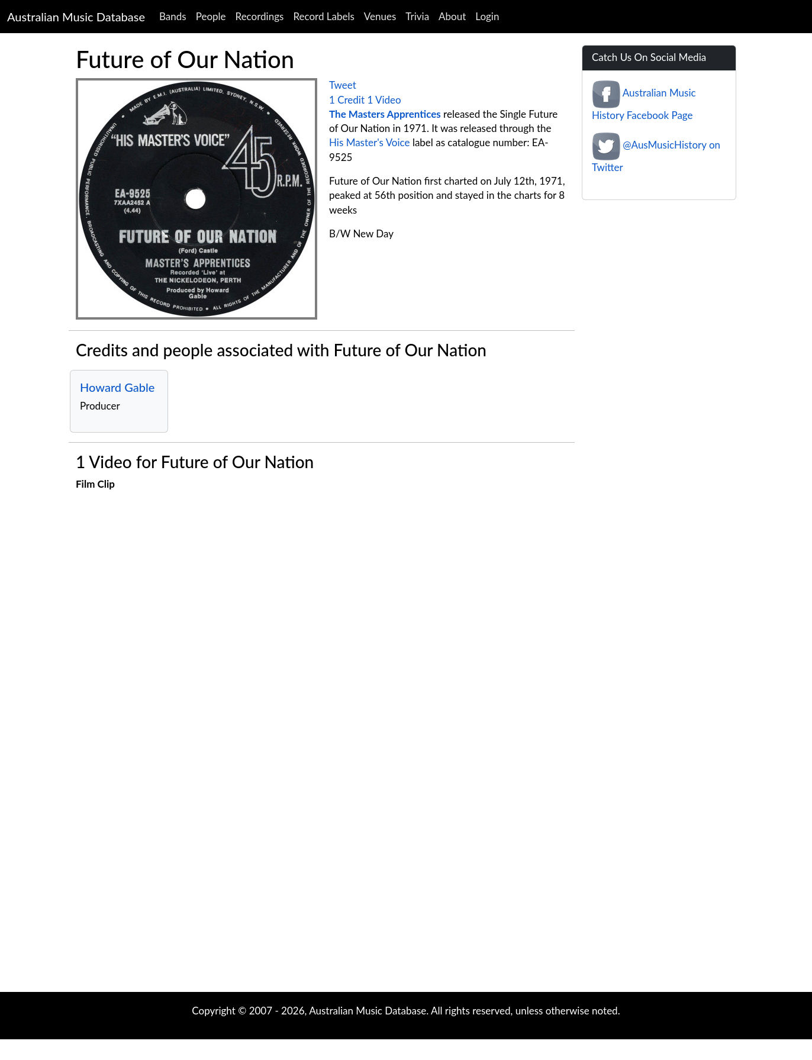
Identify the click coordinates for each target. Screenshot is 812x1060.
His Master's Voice (369, 142)
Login (487, 16)
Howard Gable (117, 387)
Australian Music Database (76, 16)
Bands (172, 16)
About (452, 16)
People (211, 16)
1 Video (384, 100)
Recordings (260, 16)
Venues (380, 16)
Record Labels (323, 16)
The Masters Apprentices (385, 114)
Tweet (342, 85)
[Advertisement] (406, 897)
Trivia (417, 16)
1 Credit (347, 100)
